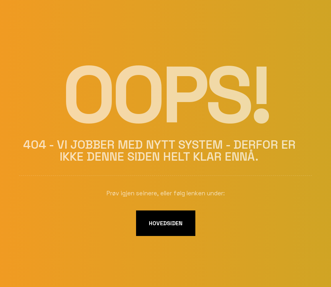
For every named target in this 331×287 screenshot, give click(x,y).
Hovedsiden (166, 223)
